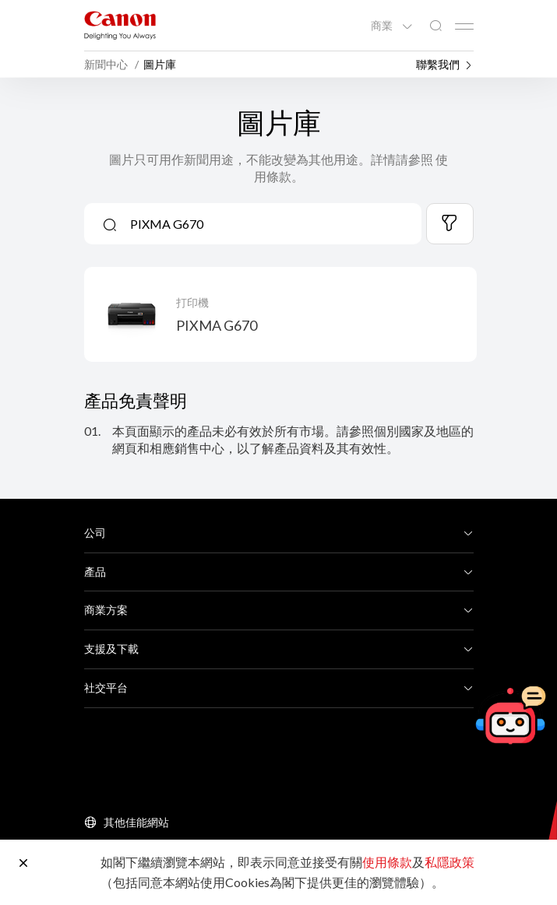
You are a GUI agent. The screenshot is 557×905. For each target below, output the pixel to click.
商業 (383, 25)
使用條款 (387, 861)
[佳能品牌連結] (120, 25)
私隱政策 (449, 861)
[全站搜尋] (435, 26)
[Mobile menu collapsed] (464, 26)
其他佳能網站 (136, 822)
